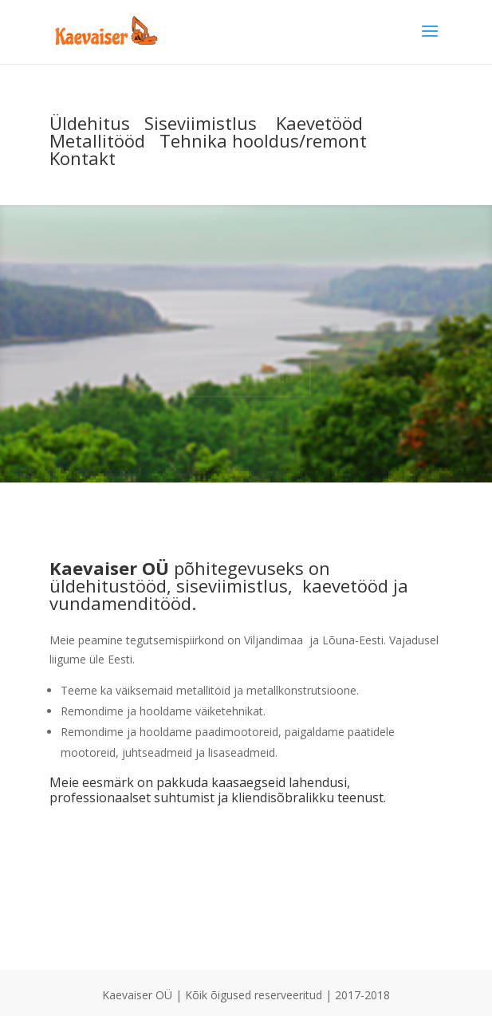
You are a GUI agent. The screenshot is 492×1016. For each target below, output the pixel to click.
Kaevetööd (319, 123)
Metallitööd (97, 140)
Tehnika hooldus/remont (263, 140)
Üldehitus (89, 123)
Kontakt (82, 158)
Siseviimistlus (200, 123)
